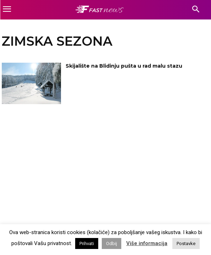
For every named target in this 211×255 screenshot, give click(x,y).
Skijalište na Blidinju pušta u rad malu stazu (124, 66)
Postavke (186, 243)
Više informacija (146, 243)
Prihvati (86, 243)
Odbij (111, 243)
